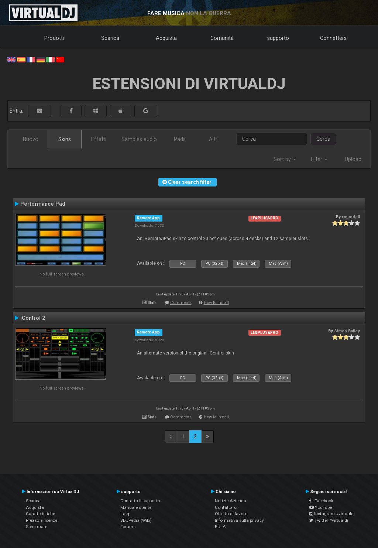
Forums (127, 526)
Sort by (285, 159)
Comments (181, 302)
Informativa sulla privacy (239, 520)
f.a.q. (125, 513)
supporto (278, 38)
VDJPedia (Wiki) (136, 520)
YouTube (320, 507)
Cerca (323, 139)
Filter (319, 159)
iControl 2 (32, 318)
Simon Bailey (347, 330)
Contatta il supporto (140, 500)
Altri (214, 139)
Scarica (110, 38)
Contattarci (226, 507)
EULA (220, 526)
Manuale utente (135, 507)
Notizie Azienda (230, 500)
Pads (180, 139)
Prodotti (54, 38)
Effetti (98, 139)
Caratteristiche (40, 513)
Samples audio (139, 139)
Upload (353, 159)
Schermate (36, 526)
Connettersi (334, 38)
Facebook (321, 500)
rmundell (351, 216)
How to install (216, 302)
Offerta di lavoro (231, 513)
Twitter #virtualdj (328, 520)
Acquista (166, 38)
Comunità (222, 38)
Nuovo (30, 139)
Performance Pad (42, 204)
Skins (64, 139)
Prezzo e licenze (41, 520)
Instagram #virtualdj (332, 513)
